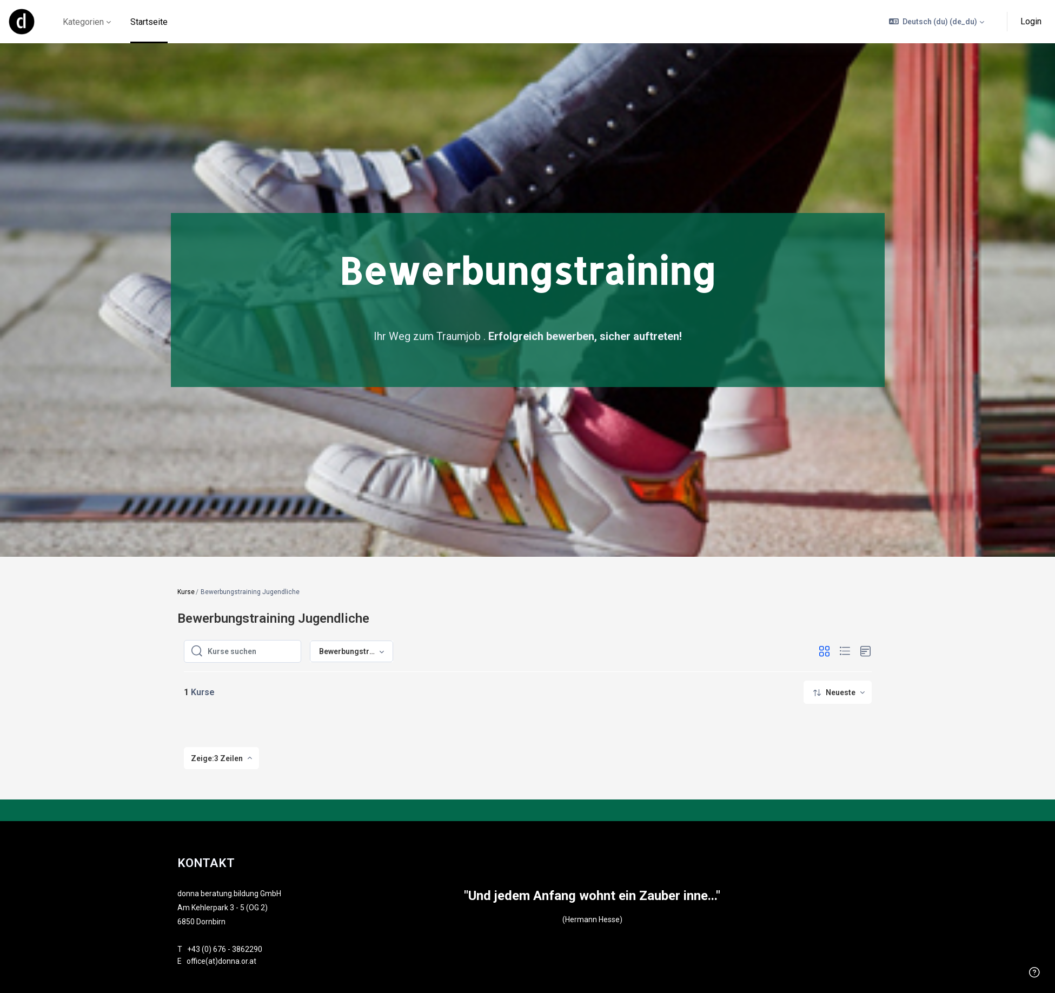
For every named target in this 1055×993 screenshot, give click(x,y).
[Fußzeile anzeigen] (1034, 972)
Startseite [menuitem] (149, 22)
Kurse (186, 592)
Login (1030, 21)
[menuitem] (838, 692)
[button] (937, 22)
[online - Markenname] (21, 21)
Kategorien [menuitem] (83, 22)
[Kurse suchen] (251, 651)
